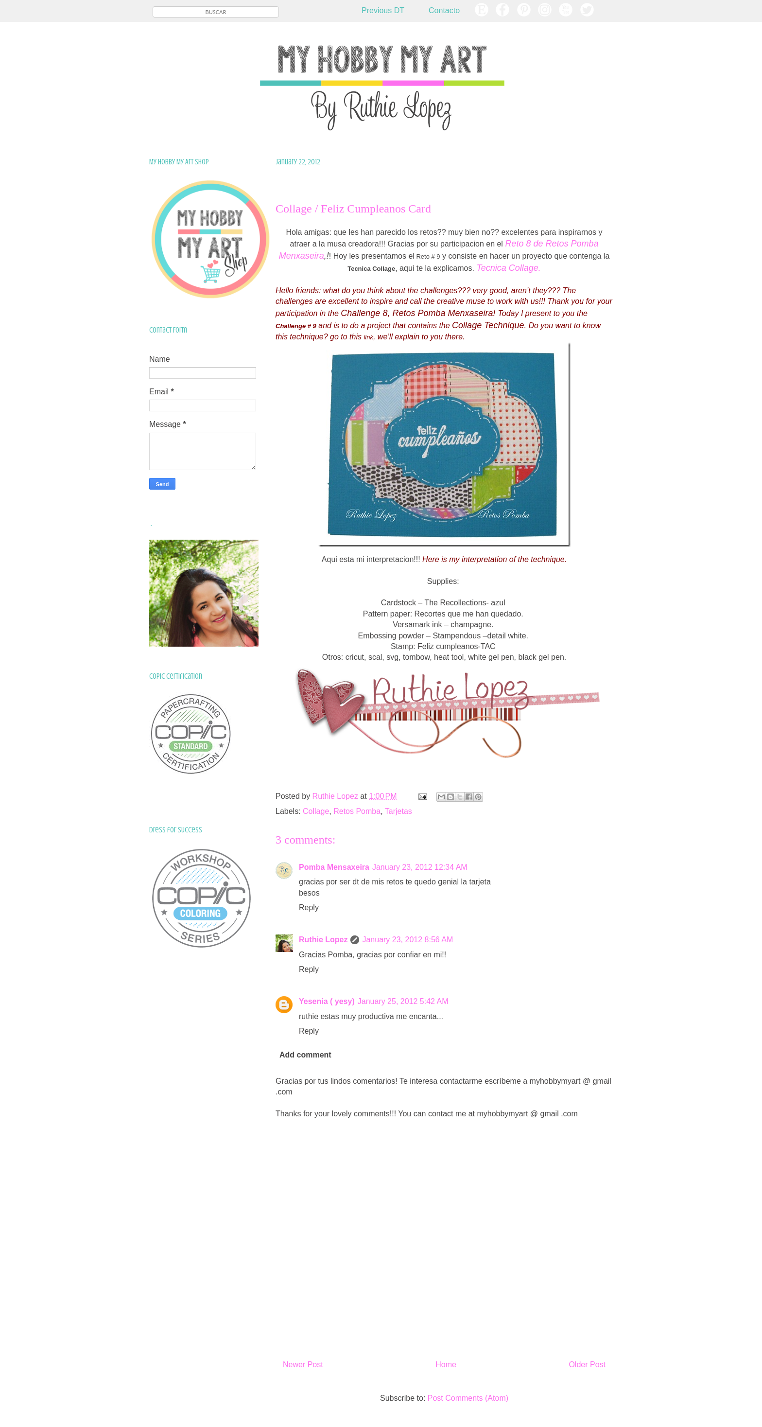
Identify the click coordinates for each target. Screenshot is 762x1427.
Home (445, 1364)
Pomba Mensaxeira (334, 867)
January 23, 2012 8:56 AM (407, 939)
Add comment (305, 1055)
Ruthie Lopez (323, 939)
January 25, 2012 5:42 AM (403, 1001)
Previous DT (383, 10)
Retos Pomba (357, 811)
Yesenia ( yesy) (327, 1001)
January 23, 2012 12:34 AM (420, 867)
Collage (316, 811)
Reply (309, 907)
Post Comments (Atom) (468, 1398)
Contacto (444, 10)
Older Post (587, 1364)
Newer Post (303, 1364)
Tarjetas (398, 811)
